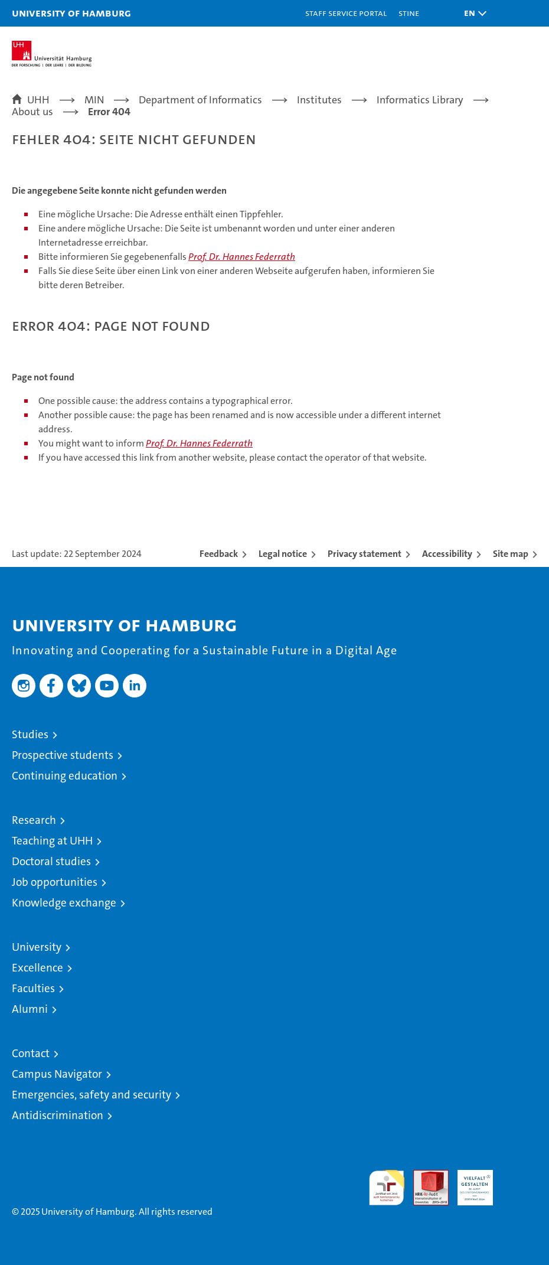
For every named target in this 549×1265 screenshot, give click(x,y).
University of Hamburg (71, 12)
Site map (510, 553)
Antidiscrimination (57, 1115)
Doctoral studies (51, 861)
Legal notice (283, 553)
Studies (30, 734)
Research (34, 820)
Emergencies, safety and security (91, 1094)
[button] (472, 13)
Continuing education (64, 775)
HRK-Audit (469, 1182)
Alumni (30, 1009)
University (36, 947)
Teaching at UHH (52, 840)
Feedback (219, 553)
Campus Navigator (57, 1074)
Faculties (33, 988)
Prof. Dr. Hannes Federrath (241, 256)
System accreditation (519, 1182)
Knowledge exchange (64, 902)
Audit (424, 1176)
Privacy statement (364, 553)
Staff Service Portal (346, 12)
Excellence (37, 967)
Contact (31, 1053)
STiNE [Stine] (408, 12)
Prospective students (62, 755)
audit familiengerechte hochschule (386, 1187)
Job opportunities (54, 882)
